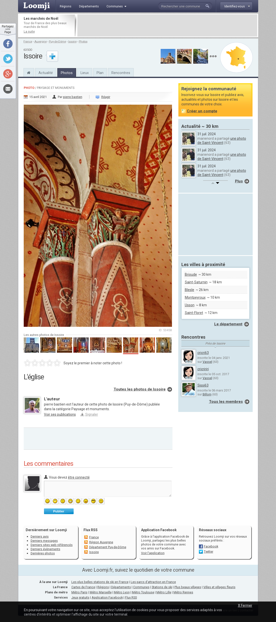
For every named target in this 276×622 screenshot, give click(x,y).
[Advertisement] (167, 25)
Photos (83, 41)
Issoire (72, 41)
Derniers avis (40, 536)
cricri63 (203, 353)
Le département (228, 324)
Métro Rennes (183, 592)
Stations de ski (162, 587)
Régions (103, 587)
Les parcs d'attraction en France (153, 582)
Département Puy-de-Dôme (107, 547)
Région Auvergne (101, 542)
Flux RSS (91, 530)
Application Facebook (107, 597)
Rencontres (120, 73)
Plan (100, 73)
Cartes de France (83, 587)
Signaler (91, 414)
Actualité (46, 73)
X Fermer (245, 605)
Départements (121, 587)
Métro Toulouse (143, 592)
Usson (189, 305)
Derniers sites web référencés (52, 545)
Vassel (207, 362)
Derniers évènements (45, 549)
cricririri (203, 369)
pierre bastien (72, 97)
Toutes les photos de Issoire (140, 389)
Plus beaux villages (187, 587)
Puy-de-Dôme (57, 41)
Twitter (208, 551)
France (27, 41)
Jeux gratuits (80, 597)
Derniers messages (44, 541)
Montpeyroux (195, 297)
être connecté (79, 477)
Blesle (189, 290)
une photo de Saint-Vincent (221, 140)
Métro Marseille (101, 592)
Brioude (191, 274)
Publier (58, 511)
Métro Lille (163, 592)
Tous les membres (226, 401)
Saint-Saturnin (196, 282)
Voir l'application (153, 553)
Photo (29, 88)
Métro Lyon (122, 592)
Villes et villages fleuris (219, 587)
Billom (207, 394)
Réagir (105, 97)
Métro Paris (79, 592)
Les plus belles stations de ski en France (99, 582)
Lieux (85, 73)
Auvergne (40, 41)
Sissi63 (203, 385)
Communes (141, 587)
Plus (239, 181)
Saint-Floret (194, 313)
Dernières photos (43, 553)
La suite (29, 31)
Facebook (211, 546)
